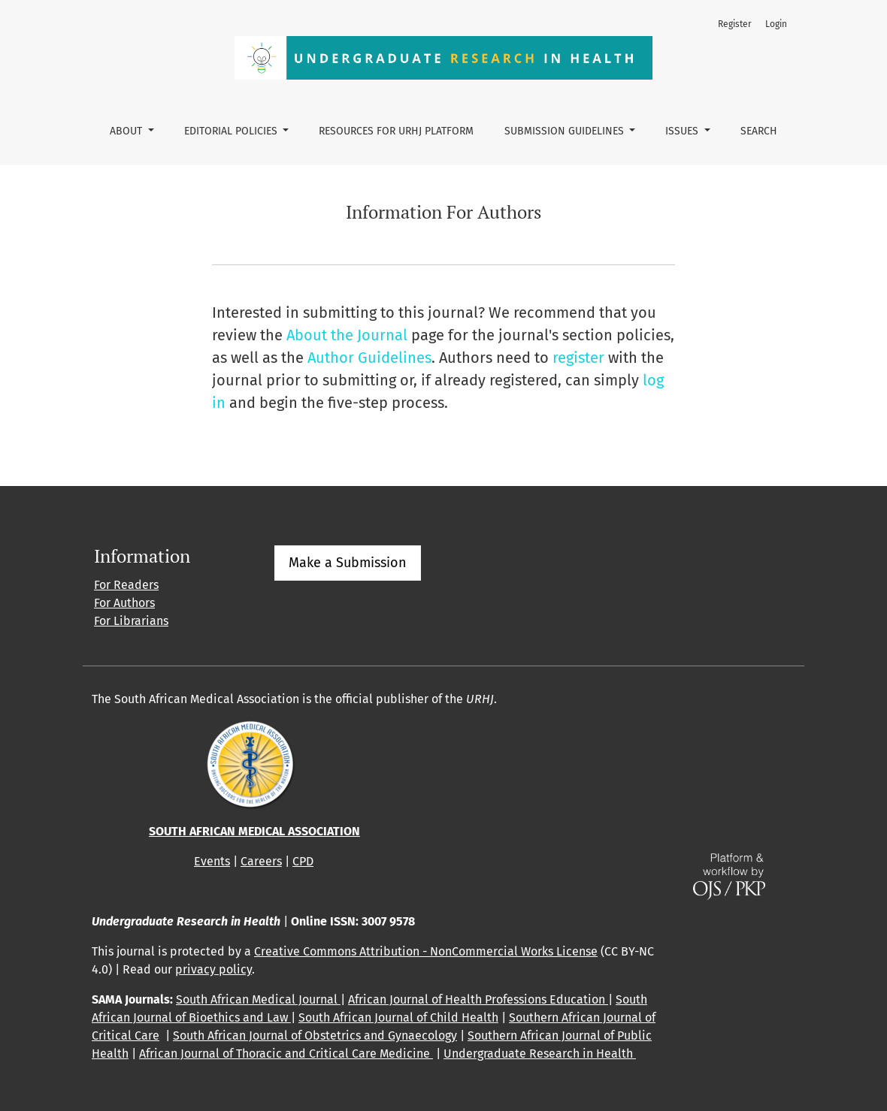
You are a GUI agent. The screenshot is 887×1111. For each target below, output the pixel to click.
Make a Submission (348, 562)
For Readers (126, 585)
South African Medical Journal (258, 999)
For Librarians (131, 621)
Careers (261, 861)
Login (776, 24)
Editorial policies (232, 131)
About (127, 131)
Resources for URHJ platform (396, 131)
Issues (683, 131)
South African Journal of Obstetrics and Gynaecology (315, 1035)
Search (758, 131)
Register (735, 24)
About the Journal (346, 335)
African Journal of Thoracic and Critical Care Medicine (286, 1053)
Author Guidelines (369, 358)
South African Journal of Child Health (398, 1017)
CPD (302, 861)
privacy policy (213, 969)
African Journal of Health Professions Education (478, 999)
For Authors (124, 603)
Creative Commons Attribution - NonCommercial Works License (426, 951)
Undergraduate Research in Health (540, 1053)
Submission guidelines (565, 131)
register (578, 358)
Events (212, 861)
